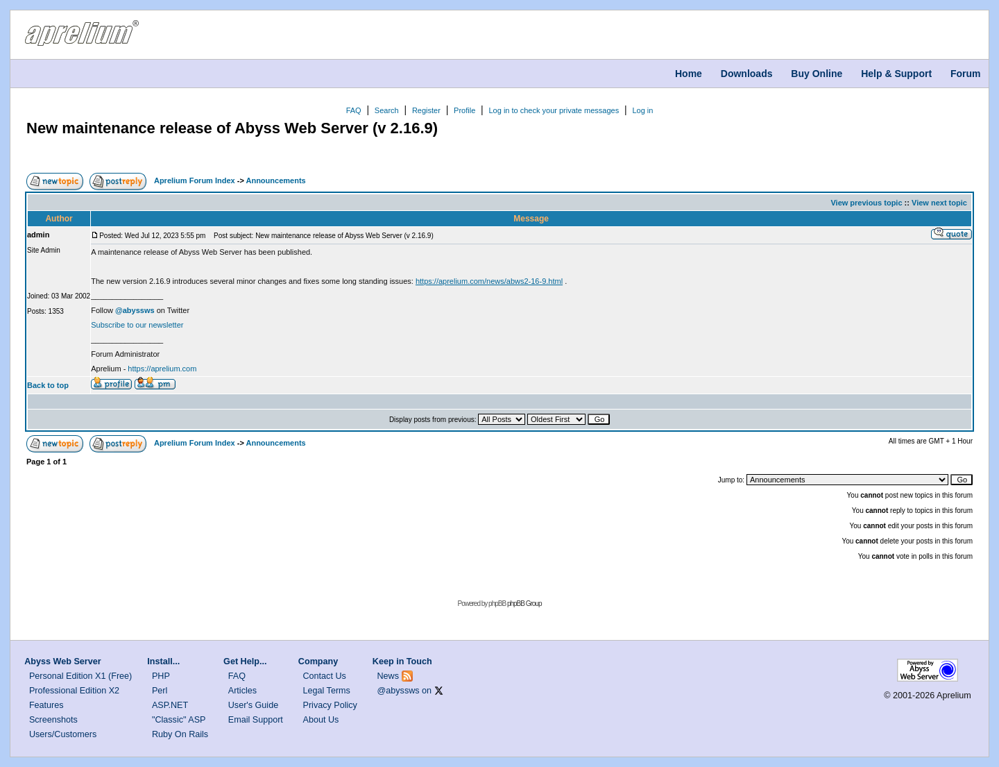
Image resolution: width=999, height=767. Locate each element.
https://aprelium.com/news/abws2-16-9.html (489, 281)
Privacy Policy (330, 705)
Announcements (275, 180)
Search (387, 110)
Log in (642, 110)
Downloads (747, 73)
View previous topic (866, 203)
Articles (242, 691)
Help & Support (896, 73)
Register (426, 110)
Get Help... (244, 661)
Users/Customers (62, 734)
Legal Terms (326, 691)
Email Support (255, 720)
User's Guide (253, 705)
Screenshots (53, 720)
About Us (321, 720)
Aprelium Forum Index (194, 180)
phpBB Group (524, 603)
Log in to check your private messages (553, 110)
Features (46, 705)
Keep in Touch (402, 661)
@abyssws (398, 691)
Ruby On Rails (180, 734)
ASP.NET (170, 705)
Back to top (48, 385)
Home (688, 73)
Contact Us (324, 676)
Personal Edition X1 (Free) (80, 676)
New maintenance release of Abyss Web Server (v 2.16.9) (232, 128)
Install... (163, 661)
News (388, 676)
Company (318, 661)
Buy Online (816, 73)
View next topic (939, 203)
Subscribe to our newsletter (137, 325)
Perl (159, 691)
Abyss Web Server (62, 661)
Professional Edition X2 (74, 691)
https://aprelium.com (162, 368)
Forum (965, 73)
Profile (464, 110)
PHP (161, 676)
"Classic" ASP (179, 720)
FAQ (353, 110)
